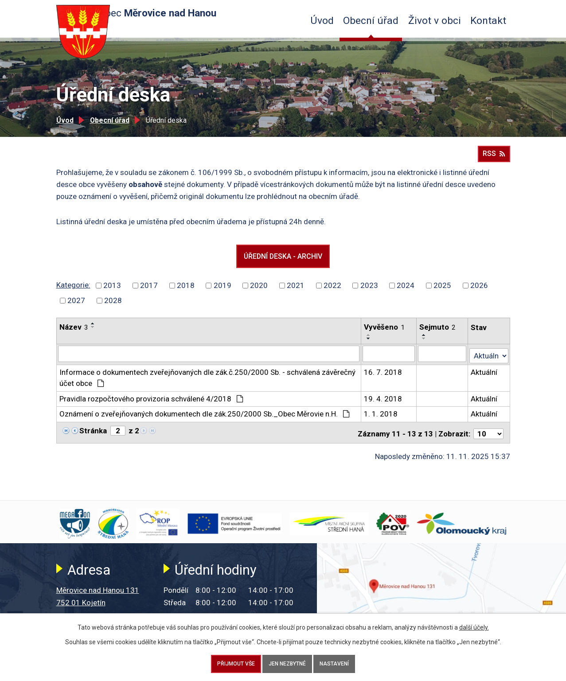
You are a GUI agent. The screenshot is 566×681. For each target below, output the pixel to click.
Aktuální (484, 376)
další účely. (474, 623)
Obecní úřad (370, 21)
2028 (113, 306)
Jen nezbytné (287, 661)
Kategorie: (73, 291)
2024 (405, 291)
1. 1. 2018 (381, 418)
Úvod (322, 21)
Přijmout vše (225, 661)
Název (73, 333)
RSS (493, 156)
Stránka (93, 435)
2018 (186, 291)
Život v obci (434, 21)
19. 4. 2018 (383, 403)
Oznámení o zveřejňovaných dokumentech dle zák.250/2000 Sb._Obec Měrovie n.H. (204, 418)
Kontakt (488, 21)
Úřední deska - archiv (283, 261)
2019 (222, 291)
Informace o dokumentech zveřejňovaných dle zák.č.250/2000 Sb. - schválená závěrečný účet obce (207, 382)
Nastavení (345, 661)
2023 (369, 291)
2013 (112, 291)
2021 (295, 291)
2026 (479, 291)
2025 (442, 291)
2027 (76, 306)
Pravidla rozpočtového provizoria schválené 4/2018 (151, 403)
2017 (149, 291)
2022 (332, 291)
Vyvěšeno (384, 333)
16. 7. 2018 (383, 376)
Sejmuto (438, 333)
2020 (259, 291)
